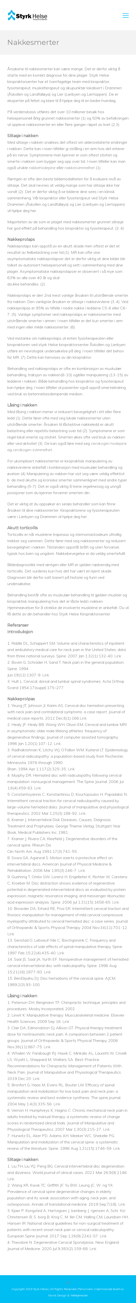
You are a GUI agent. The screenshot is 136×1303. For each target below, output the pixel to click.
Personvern (85, 1289)
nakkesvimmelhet (80, 167)
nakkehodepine (42, 167)
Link (117, 655)
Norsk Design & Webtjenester (68, 1295)
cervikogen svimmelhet (32, 449)
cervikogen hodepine (109, 443)
